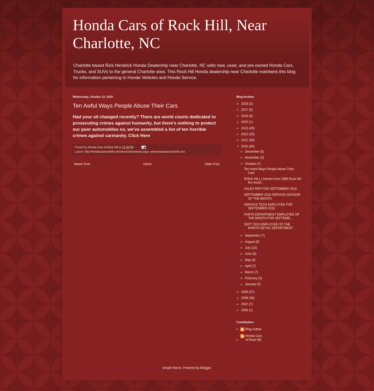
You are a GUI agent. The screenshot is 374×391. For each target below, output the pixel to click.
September (253, 235)
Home (147, 164)
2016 (245, 116)
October (251, 164)
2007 (245, 304)
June (248, 254)
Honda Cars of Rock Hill (253, 337)
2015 (245, 122)
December (252, 151)
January (251, 284)
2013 (245, 128)
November (252, 157)
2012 (245, 134)
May (248, 260)
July (248, 248)
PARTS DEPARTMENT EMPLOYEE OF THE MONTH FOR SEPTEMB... (271, 216)
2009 (245, 292)
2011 (245, 140)
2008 (245, 298)
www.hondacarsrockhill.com (167, 151)
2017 (245, 110)
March (250, 272)
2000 (245, 310)
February (251, 278)
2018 (245, 104)
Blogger (205, 368)
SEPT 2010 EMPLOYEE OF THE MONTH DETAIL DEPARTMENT (268, 226)
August (250, 242)
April (248, 266)
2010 (245, 146)
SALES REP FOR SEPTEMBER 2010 (270, 189)
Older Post (212, 164)
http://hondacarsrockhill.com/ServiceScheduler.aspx (117, 151)
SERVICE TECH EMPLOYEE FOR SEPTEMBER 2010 (268, 206)
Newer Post (82, 164)
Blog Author (253, 329)
